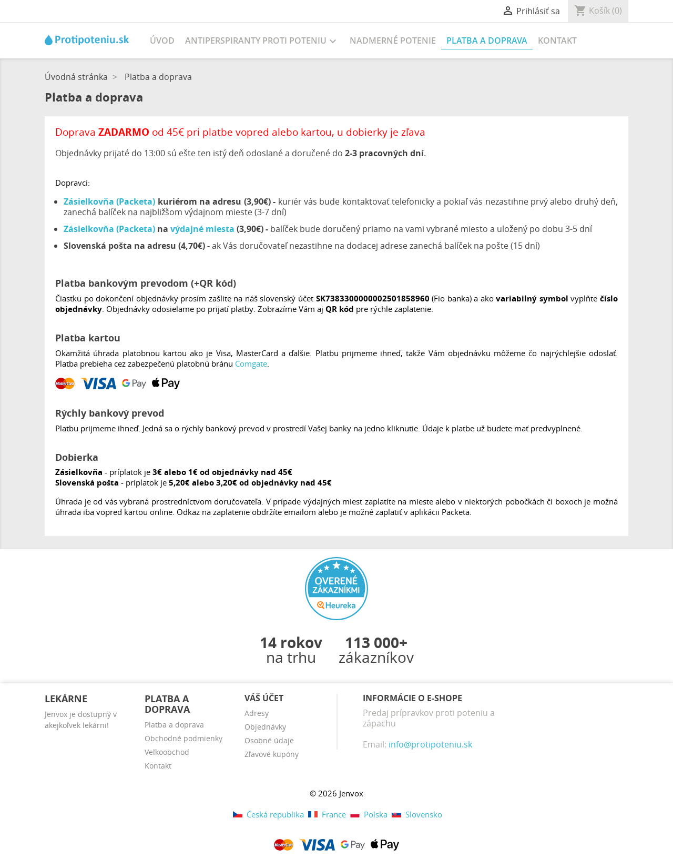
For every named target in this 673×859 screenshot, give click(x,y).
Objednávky (265, 727)
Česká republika (268, 814)
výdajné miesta (202, 229)
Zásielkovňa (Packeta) (109, 201)
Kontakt (557, 40)
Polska (369, 814)
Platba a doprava (486, 40)
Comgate (251, 363)
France (327, 814)
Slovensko (416, 814)
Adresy (256, 713)
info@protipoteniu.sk (430, 744)
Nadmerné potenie (393, 40)
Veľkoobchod (167, 752)
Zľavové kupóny (271, 754)
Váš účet (263, 698)
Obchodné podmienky (183, 738)
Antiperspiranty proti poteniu (262, 41)
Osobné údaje (269, 740)
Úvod (162, 40)
